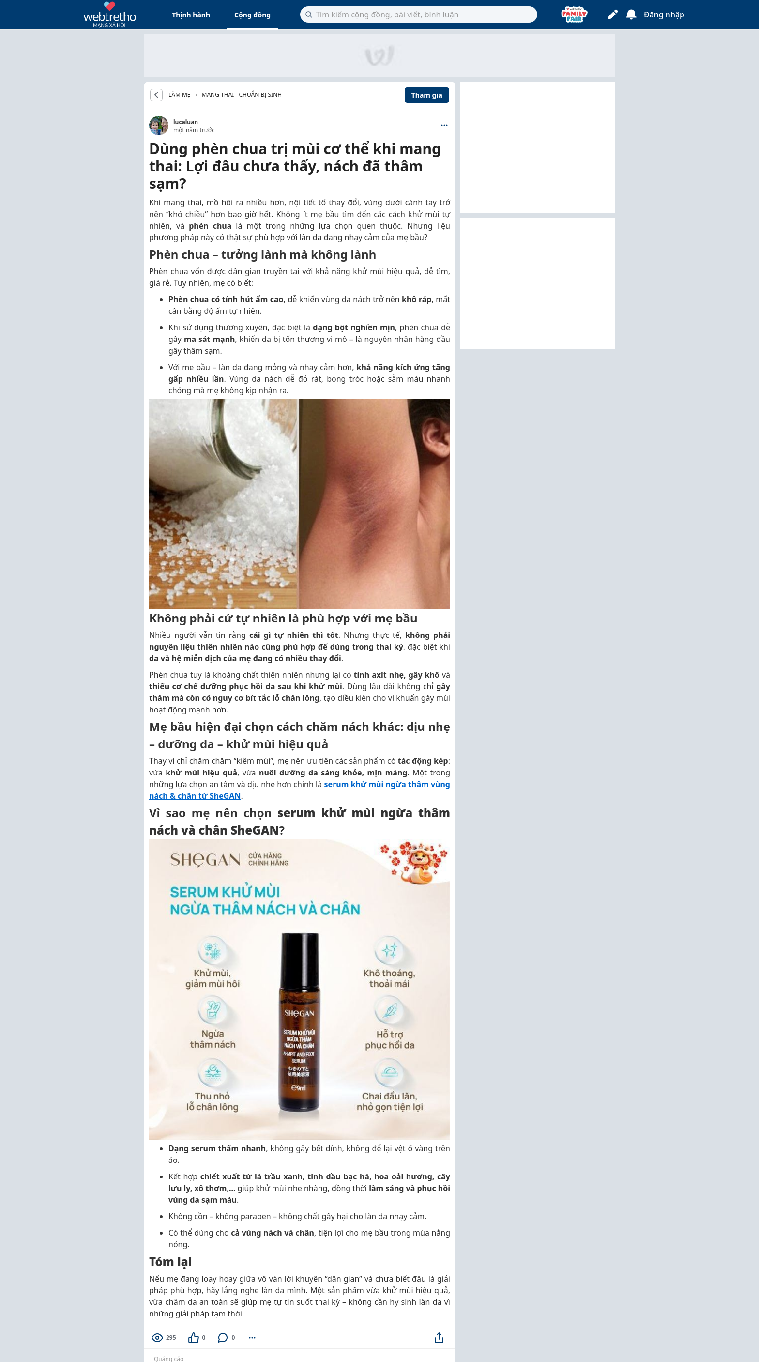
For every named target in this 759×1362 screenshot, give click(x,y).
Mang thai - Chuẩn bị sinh (242, 95)
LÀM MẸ (179, 95)
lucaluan (185, 122)
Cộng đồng (252, 14)
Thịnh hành (191, 14)
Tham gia (426, 95)
